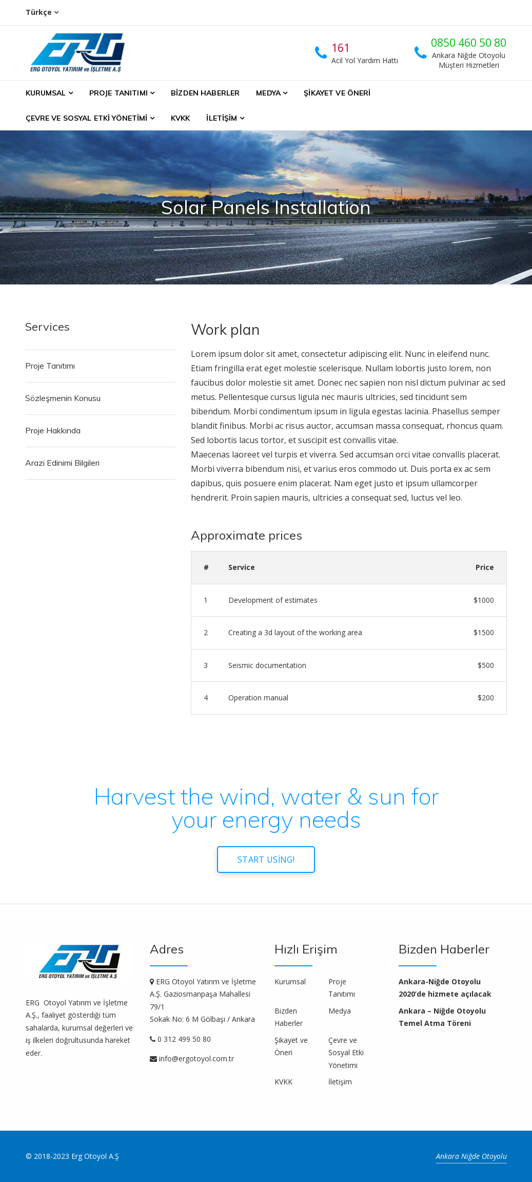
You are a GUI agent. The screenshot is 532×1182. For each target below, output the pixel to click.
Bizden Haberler (205, 93)
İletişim (221, 118)
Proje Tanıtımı (118, 93)
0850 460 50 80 (468, 42)
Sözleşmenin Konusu (63, 398)
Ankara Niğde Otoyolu (471, 1156)
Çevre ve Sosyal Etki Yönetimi (87, 118)
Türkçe (39, 12)
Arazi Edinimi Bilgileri (62, 462)
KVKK (180, 118)
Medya (268, 93)
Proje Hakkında (53, 430)
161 (340, 48)
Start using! (266, 859)
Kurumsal (46, 93)
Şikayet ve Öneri (337, 93)
